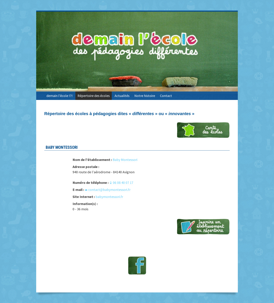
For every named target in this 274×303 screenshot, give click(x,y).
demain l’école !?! (59, 95)
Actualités (122, 95)
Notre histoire (144, 95)
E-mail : (78, 189)
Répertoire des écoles (94, 95)
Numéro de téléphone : (91, 182)
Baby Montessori (125, 159)
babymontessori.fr (109, 196)
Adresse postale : (86, 166)
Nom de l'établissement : (92, 159)
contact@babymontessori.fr (109, 189)
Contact (166, 95)
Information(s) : (85, 203)
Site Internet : (84, 196)
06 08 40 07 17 (123, 182)
